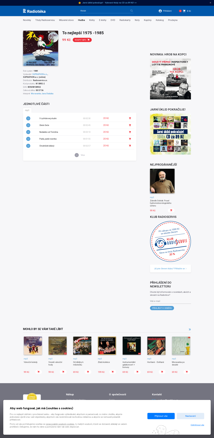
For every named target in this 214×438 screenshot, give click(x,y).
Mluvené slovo (66, 20)
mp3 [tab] (27, 110)
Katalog (160, 20)
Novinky (27, 20)
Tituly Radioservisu (45, 20)
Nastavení (190, 416)
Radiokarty (125, 20)
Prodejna (172, 20)
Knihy (92, 20)
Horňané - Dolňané (155, 362)
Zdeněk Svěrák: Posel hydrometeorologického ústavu (160, 203)
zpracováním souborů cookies (60, 424)
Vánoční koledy (30, 362)
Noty (137, 20)
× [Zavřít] (210, 2)
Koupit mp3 (82, 40)
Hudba (81, 20)
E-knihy (102, 20)
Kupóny (147, 20)
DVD (113, 20)
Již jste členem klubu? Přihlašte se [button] (170, 268)
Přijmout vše (161, 416)
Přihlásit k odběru (162, 308)
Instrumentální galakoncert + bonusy (129, 364)
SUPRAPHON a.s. (39, 74)
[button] (166, 11)
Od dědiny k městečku (78, 363)
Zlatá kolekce (104, 362)
